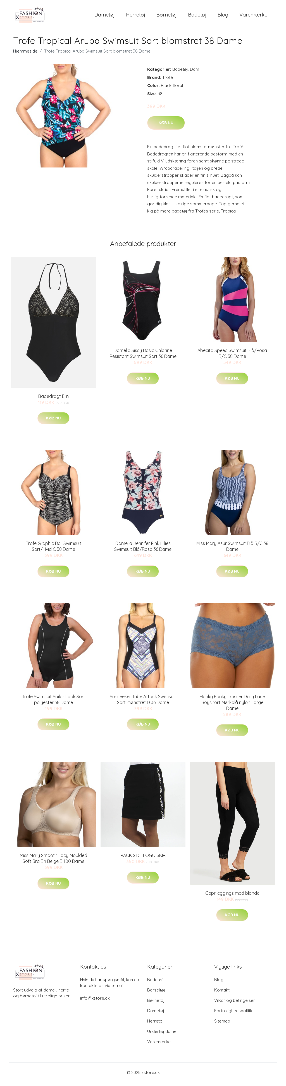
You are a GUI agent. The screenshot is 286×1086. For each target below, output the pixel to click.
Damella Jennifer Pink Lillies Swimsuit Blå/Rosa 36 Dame (142, 550)
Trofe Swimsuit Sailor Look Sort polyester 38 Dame (53, 703)
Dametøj (104, 16)
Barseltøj (156, 994)
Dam (194, 73)
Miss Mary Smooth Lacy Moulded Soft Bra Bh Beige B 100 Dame (53, 862)
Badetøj (197, 16)
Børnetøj (166, 16)
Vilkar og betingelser (234, 1004)
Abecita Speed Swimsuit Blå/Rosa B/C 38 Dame (232, 357)
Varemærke (253, 16)
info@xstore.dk (95, 1002)
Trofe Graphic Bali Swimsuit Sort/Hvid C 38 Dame (53, 550)
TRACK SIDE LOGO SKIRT (143, 859)
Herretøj (135, 16)
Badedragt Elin (53, 400)
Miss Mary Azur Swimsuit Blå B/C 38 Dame (232, 550)
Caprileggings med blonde (232, 897)
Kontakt (222, 994)
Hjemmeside (25, 55)
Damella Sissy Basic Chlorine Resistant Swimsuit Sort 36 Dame (143, 357)
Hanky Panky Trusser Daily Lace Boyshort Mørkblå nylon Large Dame (232, 706)
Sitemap (222, 1025)
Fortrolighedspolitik (233, 1014)
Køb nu (166, 126)
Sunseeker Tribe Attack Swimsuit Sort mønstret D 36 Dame (143, 703)
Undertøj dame (162, 1035)
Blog (223, 16)
